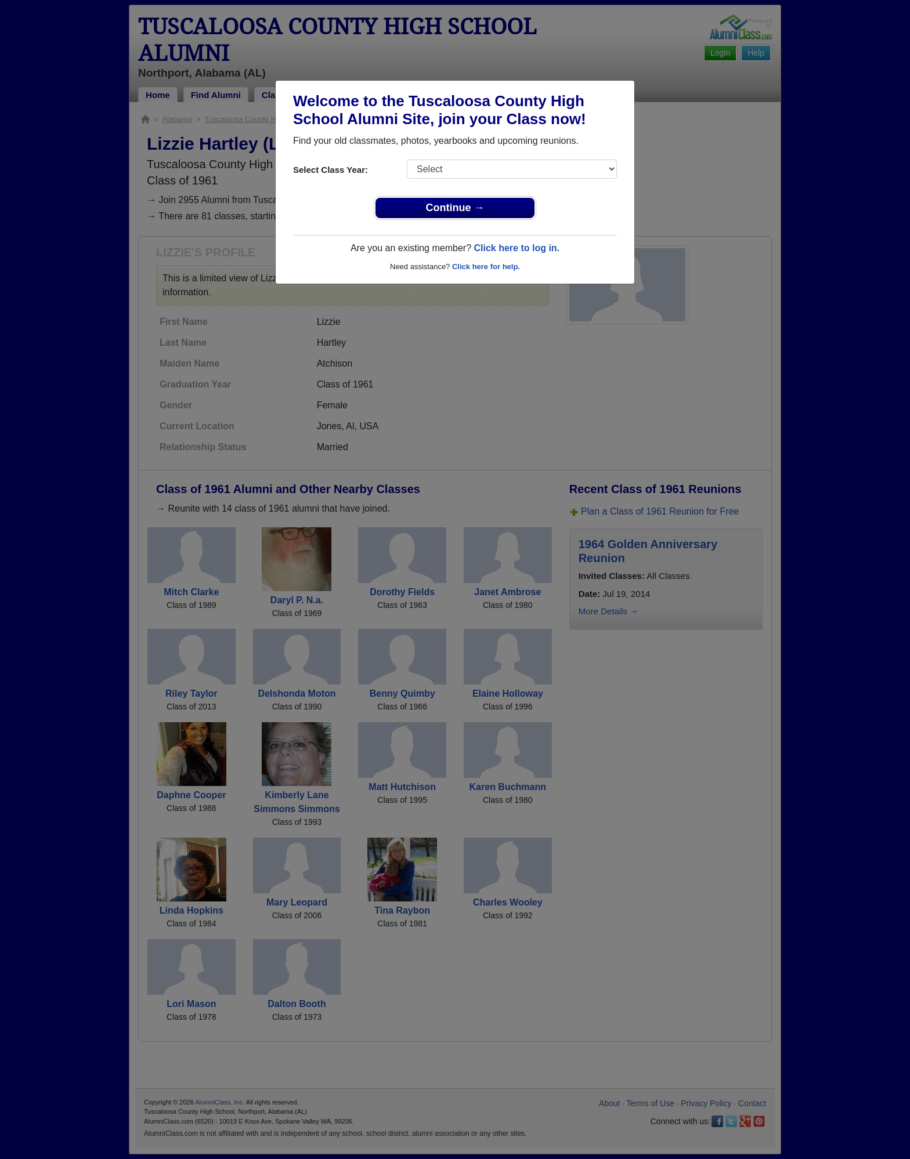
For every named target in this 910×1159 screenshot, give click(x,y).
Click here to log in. (516, 248)
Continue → (455, 207)
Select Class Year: (330, 170)
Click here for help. (486, 266)
